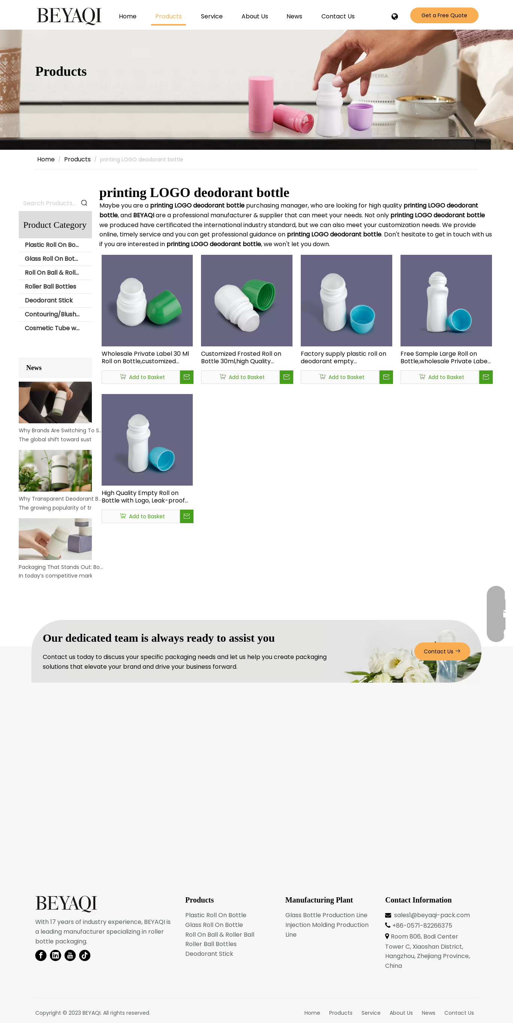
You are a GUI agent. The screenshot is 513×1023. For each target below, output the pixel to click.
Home (312, 1013)
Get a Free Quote (444, 15)
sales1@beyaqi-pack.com (432, 915)
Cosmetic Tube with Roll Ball (58, 328)
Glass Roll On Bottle (53, 258)
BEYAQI (91, 1013)
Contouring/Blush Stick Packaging (58, 314)
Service (371, 1013)
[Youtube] (70, 955)
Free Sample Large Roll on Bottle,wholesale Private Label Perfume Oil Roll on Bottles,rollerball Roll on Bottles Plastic (444, 357)
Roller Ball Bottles (50, 286)
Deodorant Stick (49, 300)
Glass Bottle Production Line (326, 915)
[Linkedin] (55, 955)
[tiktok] (84, 955)
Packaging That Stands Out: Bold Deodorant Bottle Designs (61, 567)
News (428, 1013)
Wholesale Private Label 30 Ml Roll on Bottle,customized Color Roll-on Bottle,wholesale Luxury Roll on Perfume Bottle (146, 357)
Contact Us (442, 651)
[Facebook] (40, 955)
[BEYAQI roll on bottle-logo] (66, 904)
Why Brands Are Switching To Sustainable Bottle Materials (61, 430)
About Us (401, 1013)
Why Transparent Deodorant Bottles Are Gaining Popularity (61, 498)
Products (340, 1013)
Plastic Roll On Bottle (55, 245)
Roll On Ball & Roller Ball (58, 272)
